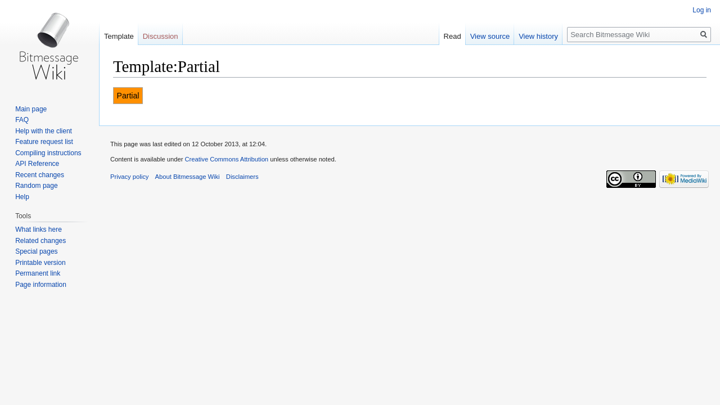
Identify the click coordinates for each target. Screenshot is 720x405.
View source (490, 36)
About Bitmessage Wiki (187, 176)
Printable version (40, 263)
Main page (31, 109)
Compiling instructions (48, 153)
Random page (36, 186)
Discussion (160, 36)
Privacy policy (129, 176)
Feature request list (44, 142)
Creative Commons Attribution (226, 159)
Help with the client (43, 131)
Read (452, 36)
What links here (38, 229)
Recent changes (39, 175)
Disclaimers (242, 176)
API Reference (37, 164)
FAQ (22, 120)
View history (538, 36)
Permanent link (37, 273)
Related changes (40, 241)
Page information (40, 285)
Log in (701, 10)
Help (22, 197)
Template (119, 36)
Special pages (36, 251)
